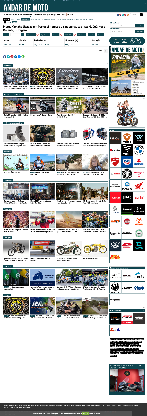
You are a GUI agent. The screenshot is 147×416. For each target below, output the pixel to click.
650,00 (95, 44)
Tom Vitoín (31, 406)
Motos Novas (139, 339)
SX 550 (22, 44)
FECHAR (85, 413)
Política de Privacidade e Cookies (111, 406)
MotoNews (8, 65)
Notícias (12, 14)
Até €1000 (68, 34)
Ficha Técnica (86, 406)
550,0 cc (68, 44)
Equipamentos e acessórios (14, 123)
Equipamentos (37, 14)
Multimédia (8, 180)
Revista (70, 14)
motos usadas (25, 19)
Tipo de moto (45, 34)
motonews (63, 19)
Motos (30, 14)
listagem (14, 22)
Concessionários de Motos (124, 344)
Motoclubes (61, 14)
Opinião (25, 14)
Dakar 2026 (18, 14)
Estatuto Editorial (96, 406)
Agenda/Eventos (127, 339)
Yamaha (55, 34)
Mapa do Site (26, 408)
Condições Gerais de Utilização (130, 406)
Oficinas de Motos (122, 346)
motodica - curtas (88, 19)
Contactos (78, 406)
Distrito (100, 34)
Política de (94, 413)
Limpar (6, 34)
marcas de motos (35, 19)
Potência (91, 34)
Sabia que (8, 238)
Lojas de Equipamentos (118, 349)
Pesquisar (140, 26)
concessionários (45, 19)
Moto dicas (8, 266)
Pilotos (140, 353)
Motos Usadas (115, 339)
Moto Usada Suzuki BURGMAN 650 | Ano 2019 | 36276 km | (127, 378)
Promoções (46, 14)
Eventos (6, 14)
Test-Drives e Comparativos (13, 94)
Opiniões (7, 152)
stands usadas (55, 19)
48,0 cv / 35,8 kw (41, 44)
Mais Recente (31, 34)
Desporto (7, 209)
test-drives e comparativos (74, 19)
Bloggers (133, 353)
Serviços (53, 14)
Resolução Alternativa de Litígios (13, 408)
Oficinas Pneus (135, 346)
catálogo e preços (15, 19)
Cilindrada (81, 34)
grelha (9, 22)
